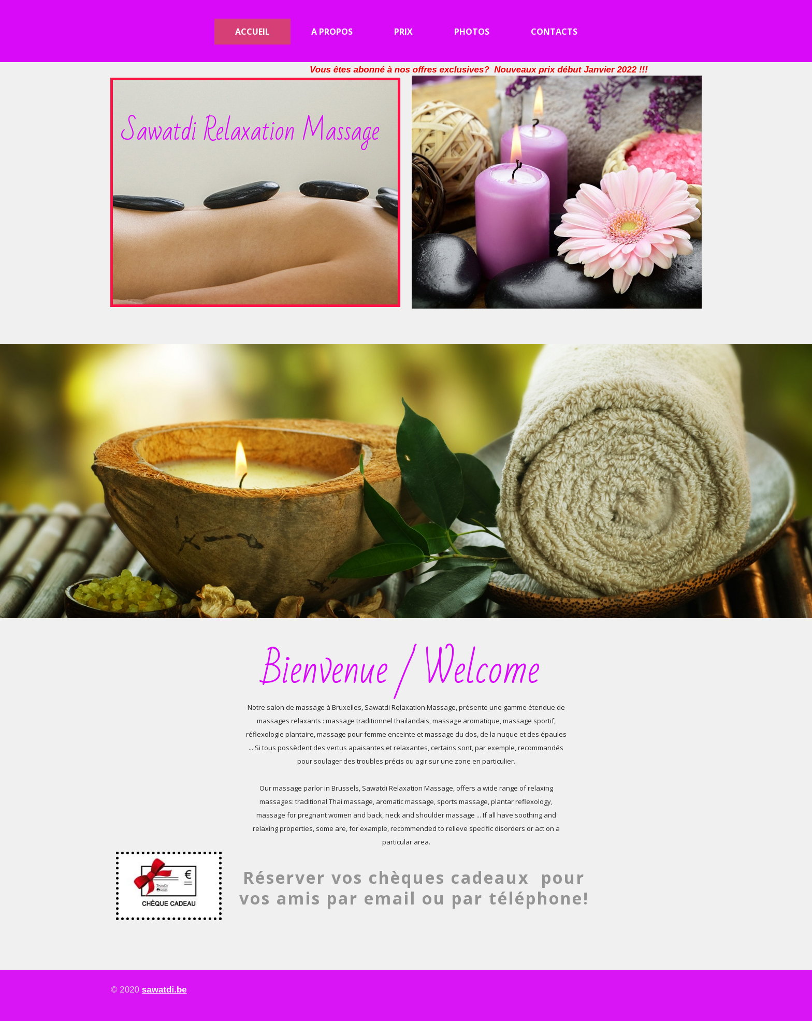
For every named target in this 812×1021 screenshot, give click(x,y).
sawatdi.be (164, 990)
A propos (332, 31)
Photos (471, 31)
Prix (403, 31)
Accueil (252, 31)
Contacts (554, 31)
